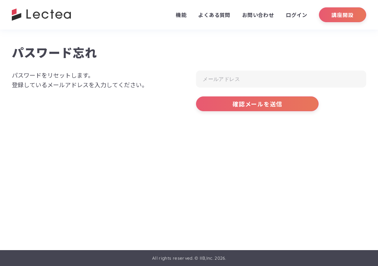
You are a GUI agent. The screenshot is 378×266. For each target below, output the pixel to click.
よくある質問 (214, 14)
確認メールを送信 (257, 103)
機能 (181, 14)
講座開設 (342, 14)
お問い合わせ (258, 14)
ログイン (296, 14)
